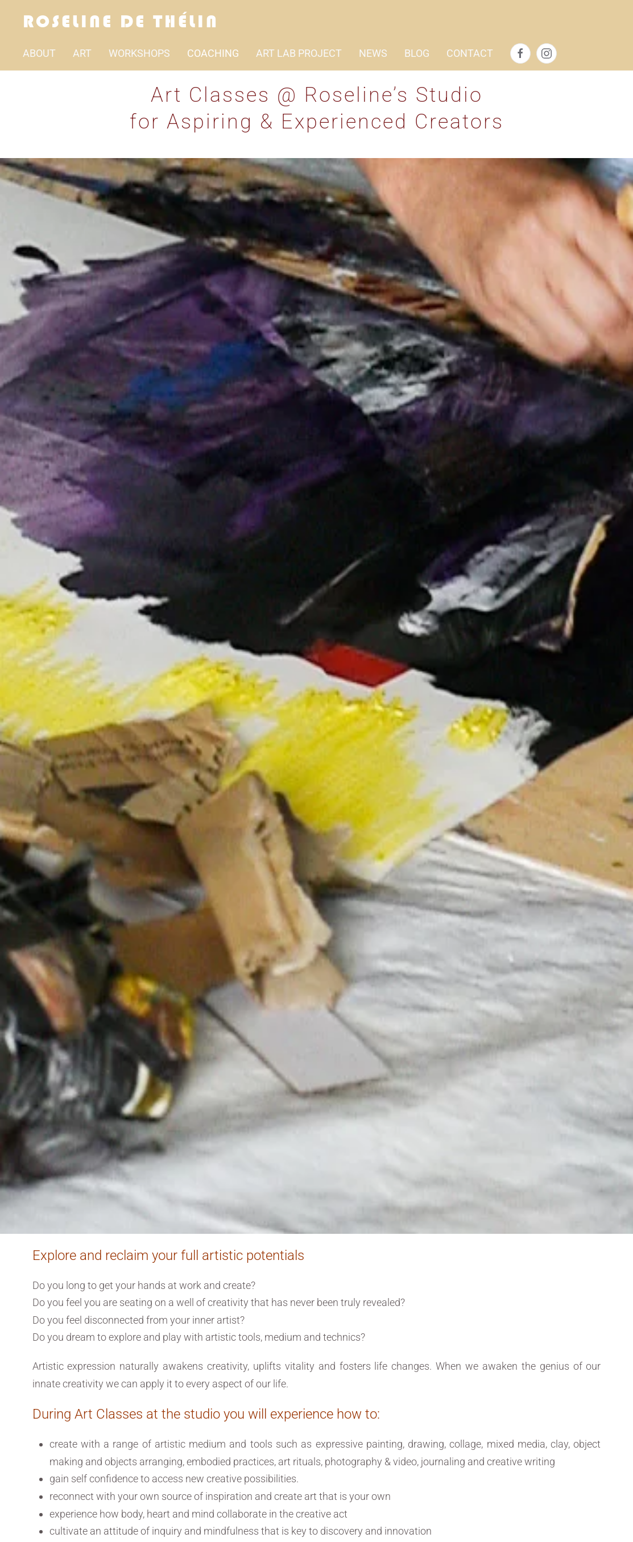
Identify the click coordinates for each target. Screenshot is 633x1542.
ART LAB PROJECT (299, 53)
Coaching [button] (213, 53)
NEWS (373, 53)
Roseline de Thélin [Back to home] (121, 21)
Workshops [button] (139, 53)
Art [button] (82, 53)
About (39, 53)
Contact (469, 53)
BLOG (416, 53)
